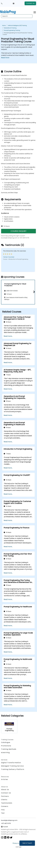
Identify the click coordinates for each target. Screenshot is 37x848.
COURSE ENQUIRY (18, 231)
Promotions (6, 746)
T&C (3, 813)
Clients (4, 800)
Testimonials (6, 803)
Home (4, 25)
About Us (5, 789)
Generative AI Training (10, 28)
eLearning (5, 752)
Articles (4, 779)
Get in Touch (27, 843)
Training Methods (8, 749)
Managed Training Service (12, 766)
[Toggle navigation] (34, 12)
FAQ (3, 810)
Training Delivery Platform (12, 769)
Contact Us (30, 3)
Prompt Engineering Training (12, 30)
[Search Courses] (16, 16)
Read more (5, 58)
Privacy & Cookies (18, 843)
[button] (33, 292)
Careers (4, 806)
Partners (5, 796)
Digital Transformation (11, 763)
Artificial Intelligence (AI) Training (17, 25)
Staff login (18, 847)
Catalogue (5, 742)
